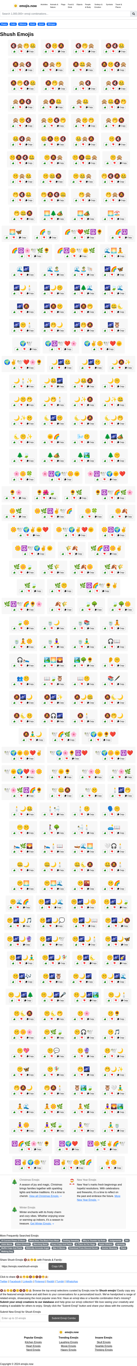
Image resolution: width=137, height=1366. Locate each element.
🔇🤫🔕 (54, 46)
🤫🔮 (83, 1050)
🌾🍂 (71, 548)
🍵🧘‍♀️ (53, 641)
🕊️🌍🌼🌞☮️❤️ (114, 753)
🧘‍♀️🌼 (23, 1125)
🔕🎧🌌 (53, 716)
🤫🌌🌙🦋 (117, 939)
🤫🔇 (115, 139)
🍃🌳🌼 (121, 604)
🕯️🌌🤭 (121, 790)
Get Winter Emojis (42, 1223)
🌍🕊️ (26, 343)
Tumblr (60, 1281)
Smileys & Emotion (98, 5)
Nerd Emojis (33, 1350)
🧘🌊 (23, 1106)
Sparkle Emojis (103, 1346)
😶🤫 (23, 827)
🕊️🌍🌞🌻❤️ (100, 734)
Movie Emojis (68, 1346)
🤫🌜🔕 (23, 1013)
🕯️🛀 (53, 809)
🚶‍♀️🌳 (53, 827)
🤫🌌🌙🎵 (19, 920)
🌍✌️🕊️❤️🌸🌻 (23, 362)
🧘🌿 (83, 1106)
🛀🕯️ (83, 827)
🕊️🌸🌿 (121, 771)
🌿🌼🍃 (23, 567)
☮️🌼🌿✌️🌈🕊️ (106, 1144)
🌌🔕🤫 (53, 306)
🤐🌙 (23, 864)
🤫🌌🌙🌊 (51, 902)
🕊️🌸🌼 (91, 771)
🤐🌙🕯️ (53, 864)
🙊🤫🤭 (84, 120)
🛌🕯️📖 (53, 846)
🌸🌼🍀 (23, 474)
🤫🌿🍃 (53, 1032)
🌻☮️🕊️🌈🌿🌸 (114, 492)
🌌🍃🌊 (113, 288)
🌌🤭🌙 (53, 325)
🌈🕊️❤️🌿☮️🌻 (83, 232)
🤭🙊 (84, 195)
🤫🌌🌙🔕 (117, 920)
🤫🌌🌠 (116, 957)
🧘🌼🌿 (53, 1106)
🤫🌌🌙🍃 (116, 902)
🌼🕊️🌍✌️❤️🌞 (75, 529)
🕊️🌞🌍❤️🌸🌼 (23, 771)
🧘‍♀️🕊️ (83, 1125)
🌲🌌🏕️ (113, 436)
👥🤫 (23, 678)
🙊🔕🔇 (22, 101)
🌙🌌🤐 (61, 362)
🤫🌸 (83, 1013)
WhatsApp (72, 1281)
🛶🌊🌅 (83, 846)
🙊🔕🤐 (52, 101)
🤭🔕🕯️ (53, 1088)
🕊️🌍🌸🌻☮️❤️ (68, 753)
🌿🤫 (61, 585)
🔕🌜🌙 (113, 697)
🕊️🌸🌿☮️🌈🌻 (23, 790)
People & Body (88, 5)
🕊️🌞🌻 (61, 771)
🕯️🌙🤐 (23, 809)
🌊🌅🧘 (113, 250)
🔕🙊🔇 (22, 64)
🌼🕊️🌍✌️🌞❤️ (29, 529)
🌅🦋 (15, 232)
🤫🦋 (23, 1069)
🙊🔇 (84, 83)
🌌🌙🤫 (53, 288)
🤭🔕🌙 (23, 1088)
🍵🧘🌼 (23, 641)
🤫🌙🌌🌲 (20, 995)
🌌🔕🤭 (83, 306)
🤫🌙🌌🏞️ (86, 995)
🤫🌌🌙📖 (85, 920)
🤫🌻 (113, 1013)
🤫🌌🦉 (52, 976)
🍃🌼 (23, 623)
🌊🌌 (23, 269)
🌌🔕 (23, 306)
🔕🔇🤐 (115, 46)
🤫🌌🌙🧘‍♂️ (22, 957)
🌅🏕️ (83, 213)
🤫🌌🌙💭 (52, 920)
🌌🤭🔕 (83, 325)
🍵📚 (83, 623)
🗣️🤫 (113, 809)
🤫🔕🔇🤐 (22, 157)
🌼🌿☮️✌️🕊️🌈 (53, 511)
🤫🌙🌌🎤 (53, 995)
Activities (44, 4)
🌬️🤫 (83, 436)
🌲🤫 (113, 455)
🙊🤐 (82, 101)
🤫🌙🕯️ (117, 995)
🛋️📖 (113, 827)
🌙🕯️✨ (23, 381)
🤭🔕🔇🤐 (53, 195)
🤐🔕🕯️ (113, 864)
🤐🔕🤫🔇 (53, 139)
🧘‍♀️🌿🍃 (53, 1125)
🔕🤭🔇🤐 (23, 83)
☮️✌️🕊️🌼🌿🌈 (73, 1162)
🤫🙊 (116, 157)
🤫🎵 (113, 1032)
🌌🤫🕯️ (23, 325)
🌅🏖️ (113, 213)
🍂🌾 (61, 604)
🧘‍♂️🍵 (113, 1125)
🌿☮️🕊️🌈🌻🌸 (23, 604)
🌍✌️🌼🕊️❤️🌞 (103, 343)
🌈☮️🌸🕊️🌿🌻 (30, 250)
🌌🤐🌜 (113, 306)
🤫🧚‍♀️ (53, 1069)
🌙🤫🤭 (23, 399)
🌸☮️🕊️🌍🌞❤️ (106, 474)
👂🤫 (113, 660)
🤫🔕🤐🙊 (85, 157)
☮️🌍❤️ (68, 1144)
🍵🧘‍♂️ (83, 641)
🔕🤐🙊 (82, 64)
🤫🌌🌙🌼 (83, 902)
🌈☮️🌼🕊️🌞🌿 (76, 250)
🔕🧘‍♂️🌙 (32, 734)
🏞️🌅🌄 (53, 660)
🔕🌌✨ (53, 697)
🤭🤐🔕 (23, 213)
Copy (30, 51)
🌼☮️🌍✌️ (114, 529)
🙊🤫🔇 (22, 120)
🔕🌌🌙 (23, 697)
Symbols (109, 4)
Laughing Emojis (68, 1342)
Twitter (3, 1281)
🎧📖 (113, 641)
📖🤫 (83, 678)
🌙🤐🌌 (53, 381)
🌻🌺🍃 (45, 492)
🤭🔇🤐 (22, 195)
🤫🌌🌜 (86, 957)
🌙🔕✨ (121, 362)
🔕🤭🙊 (54, 83)
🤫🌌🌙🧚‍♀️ (54, 957)
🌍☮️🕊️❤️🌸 (61, 343)
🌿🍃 (30, 585)
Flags (63, 4)
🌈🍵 (45, 232)
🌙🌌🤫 (91, 362)
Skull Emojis (104, 1342)
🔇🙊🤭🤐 (23, 46)
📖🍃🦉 (53, 678)
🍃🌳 (91, 604)
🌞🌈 (53, 436)
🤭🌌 (83, 1069)
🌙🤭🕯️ (53, 399)
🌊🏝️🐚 (83, 269)
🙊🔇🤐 (115, 83)
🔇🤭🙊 (84, 46)
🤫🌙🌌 (82, 976)
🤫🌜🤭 (53, 1013)
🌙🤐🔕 (83, 381)
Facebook (15, 1281)
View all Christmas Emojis (45, 1196)
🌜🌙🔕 (83, 418)
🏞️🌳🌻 (83, 660)
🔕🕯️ (83, 716)
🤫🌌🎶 (22, 976)
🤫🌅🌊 (53, 883)
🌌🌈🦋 (113, 269)
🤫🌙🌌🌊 (114, 976)
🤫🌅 (23, 883)
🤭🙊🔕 (115, 195)
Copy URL (57, 1266)
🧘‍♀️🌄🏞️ (113, 1106)
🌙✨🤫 (23, 418)
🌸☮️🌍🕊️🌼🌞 (61, 474)
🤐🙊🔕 (84, 139)
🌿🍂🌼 (83, 567)
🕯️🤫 (83, 809)
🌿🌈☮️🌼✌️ (106, 548)
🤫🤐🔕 (52, 176)
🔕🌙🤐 (83, 697)
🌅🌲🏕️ (53, 213)
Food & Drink (71, 5)
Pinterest (40, 1281)
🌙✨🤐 (113, 399)
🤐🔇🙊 (22, 139)
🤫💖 (23, 1050)
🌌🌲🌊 (83, 288)
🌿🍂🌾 (113, 567)
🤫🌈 (113, 883)
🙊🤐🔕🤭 (114, 101)
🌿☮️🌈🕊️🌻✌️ (99, 585)
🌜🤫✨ (23, 436)
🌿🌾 (53, 567)
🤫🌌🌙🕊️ (52, 939)
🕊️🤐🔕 (61, 790)
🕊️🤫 (91, 790)
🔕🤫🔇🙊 (114, 64)
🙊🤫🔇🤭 (53, 120)
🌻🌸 (15, 492)
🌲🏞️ (83, 455)
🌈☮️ (121, 232)
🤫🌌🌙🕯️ (85, 939)
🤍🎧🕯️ (113, 846)
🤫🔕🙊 (53, 157)
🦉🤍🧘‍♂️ (113, 1088)
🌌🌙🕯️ (23, 288)
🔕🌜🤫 (23, 716)
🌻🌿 (76, 492)
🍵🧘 (113, 623)
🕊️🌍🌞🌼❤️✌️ (23, 753)
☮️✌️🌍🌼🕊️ (31, 1162)
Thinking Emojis (104, 1350)
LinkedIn (28, 1281)
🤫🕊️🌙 (113, 1050)
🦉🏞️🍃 (83, 1088)
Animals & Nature (54, 5)
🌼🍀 (91, 511)
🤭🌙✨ (113, 1069)
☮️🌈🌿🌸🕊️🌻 (30, 1144)
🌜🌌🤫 (53, 418)
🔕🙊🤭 (52, 64)
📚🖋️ (113, 678)
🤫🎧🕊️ (83, 1032)
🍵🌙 (53, 623)
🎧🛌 (23, 660)
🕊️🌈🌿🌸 (64, 734)
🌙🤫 (113, 381)
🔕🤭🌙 (113, 716)
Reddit (50, 1281)
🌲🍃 (23, 455)
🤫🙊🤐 (22, 176)
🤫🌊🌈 (19, 902)
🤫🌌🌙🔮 (19, 939)
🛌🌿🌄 (23, 846)
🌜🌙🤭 (113, 418)
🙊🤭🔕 (115, 120)
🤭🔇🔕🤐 (114, 176)
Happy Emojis (68, 1350)
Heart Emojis (33, 1346)
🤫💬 (53, 1050)
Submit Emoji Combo (64, 1318)
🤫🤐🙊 (82, 176)
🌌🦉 (113, 325)
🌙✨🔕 (83, 399)
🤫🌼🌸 (23, 1032)
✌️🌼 (110, 1162)
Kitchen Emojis (33, 1342)
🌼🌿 (15, 511)
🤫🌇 (83, 883)
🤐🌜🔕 (83, 864)
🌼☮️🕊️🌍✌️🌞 (34, 548)
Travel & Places (118, 5)
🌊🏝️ (53, 269)
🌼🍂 (121, 511)
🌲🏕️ (53, 455)
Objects (79, 4)
